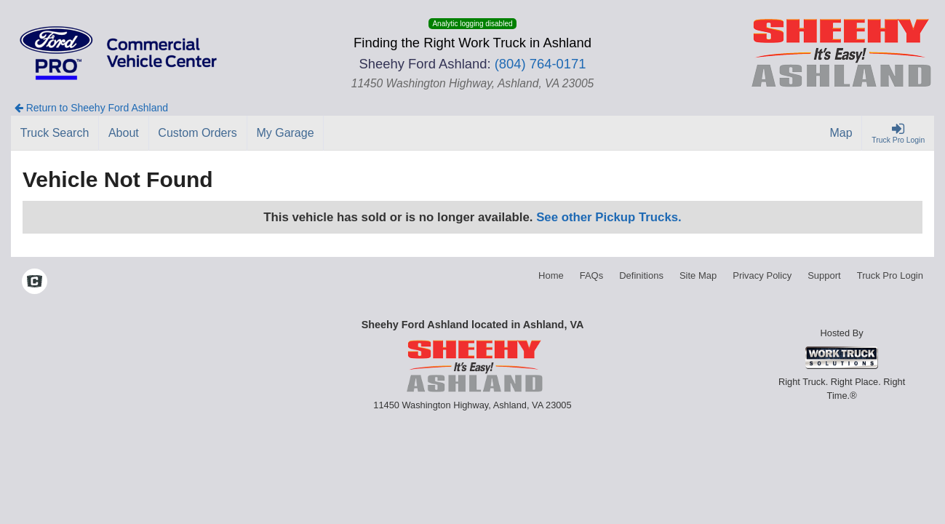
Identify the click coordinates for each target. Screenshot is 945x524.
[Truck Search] (55, 133)
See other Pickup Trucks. (609, 217)
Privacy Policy (762, 275)
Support (824, 275)
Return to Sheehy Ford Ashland (91, 108)
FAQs (592, 275)
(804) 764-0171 (540, 63)
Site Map (698, 275)
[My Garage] (285, 133)
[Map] (842, 133)
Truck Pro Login (890, 275)
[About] (123, 133)
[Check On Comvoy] (34, 283)
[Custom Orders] (198, 133)
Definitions (641, 275)
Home (551, 275)
